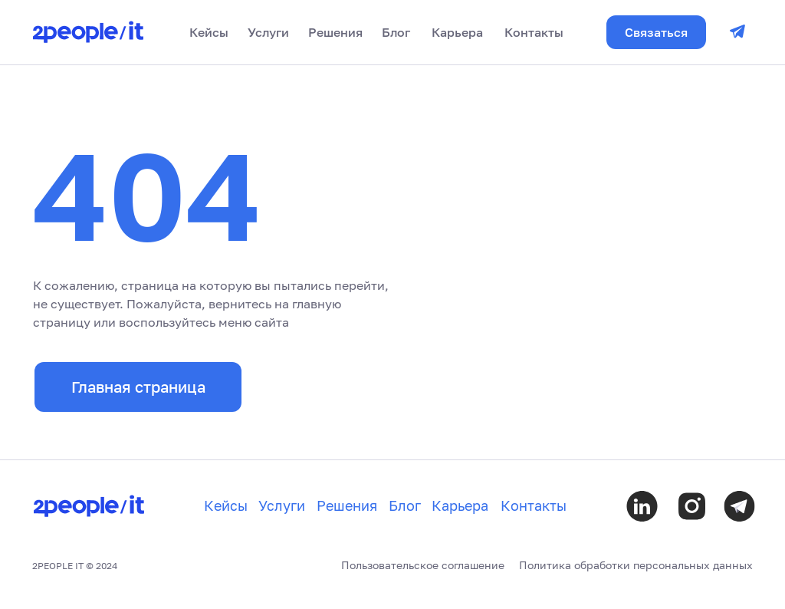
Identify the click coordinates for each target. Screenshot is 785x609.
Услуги (268, 32)
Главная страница (138, 386)
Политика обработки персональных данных (636, 564)
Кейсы (208, 32)
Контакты (533, 32)
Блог (396, 32)
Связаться (656, 32)
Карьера (457, 32)
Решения (335, 32)
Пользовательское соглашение (422, 564)
